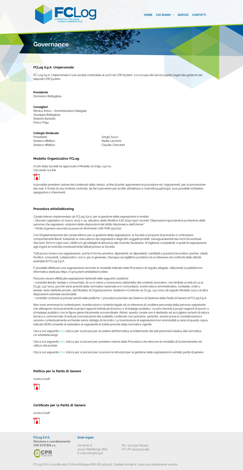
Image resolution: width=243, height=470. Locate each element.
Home (148, 15)
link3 (62, 352)
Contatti (199, 15)
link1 (62, 331)
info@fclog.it (95, 453)
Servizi (183, 15)
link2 (62, 341)
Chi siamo (165, 15)
